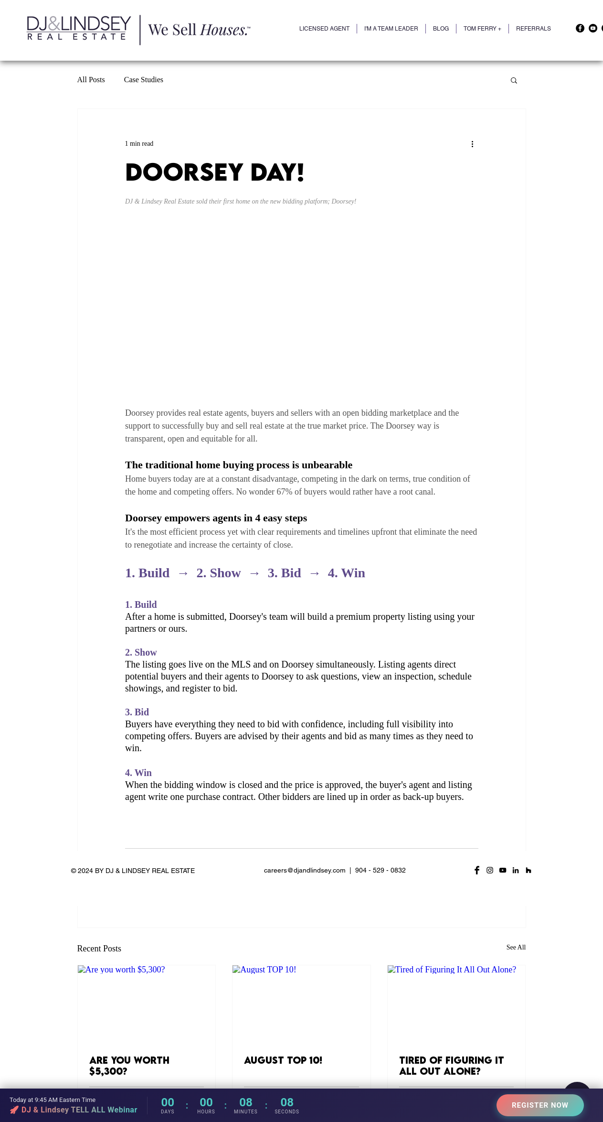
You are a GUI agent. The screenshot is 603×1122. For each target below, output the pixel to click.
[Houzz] (528, 870)
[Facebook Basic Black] (477, 870)
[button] (482, 28)
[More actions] (472, 143)
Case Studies (143, 80)
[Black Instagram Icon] (490, 870)
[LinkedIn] (515, 870)
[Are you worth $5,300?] (147, 1004)
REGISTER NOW (540, 1105)
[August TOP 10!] (301, 1004)
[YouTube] (593, 28)
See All (516, 947)
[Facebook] (580, 28)
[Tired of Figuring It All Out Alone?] (457, 1004)
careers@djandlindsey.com (305, 870)
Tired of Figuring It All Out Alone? (451, 1066)
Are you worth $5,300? (129, 1066)
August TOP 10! (283, 1060)
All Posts (91, 80)
